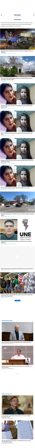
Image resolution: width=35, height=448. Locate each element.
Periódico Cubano (4, 53)
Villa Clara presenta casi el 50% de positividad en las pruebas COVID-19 (17, 268)
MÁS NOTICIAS (17, 300)
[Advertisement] (17, 7)
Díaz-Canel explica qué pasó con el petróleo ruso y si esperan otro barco (16, 342)
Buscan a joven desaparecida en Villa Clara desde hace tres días (15, 187)
